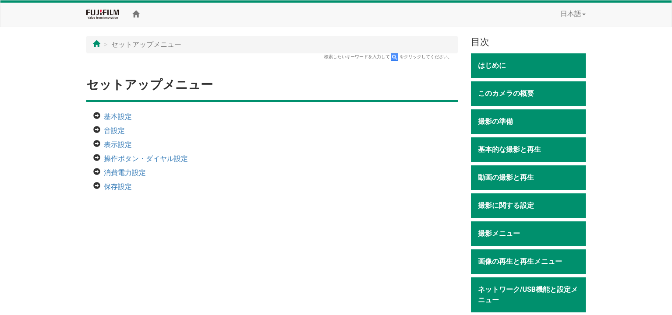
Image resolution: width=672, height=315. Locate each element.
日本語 (573, 14)
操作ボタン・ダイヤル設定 (146, 158)
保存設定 (118, 186)
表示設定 (118, 144)
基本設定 (118, 116)
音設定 (114, 130)
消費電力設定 (125, 172)
